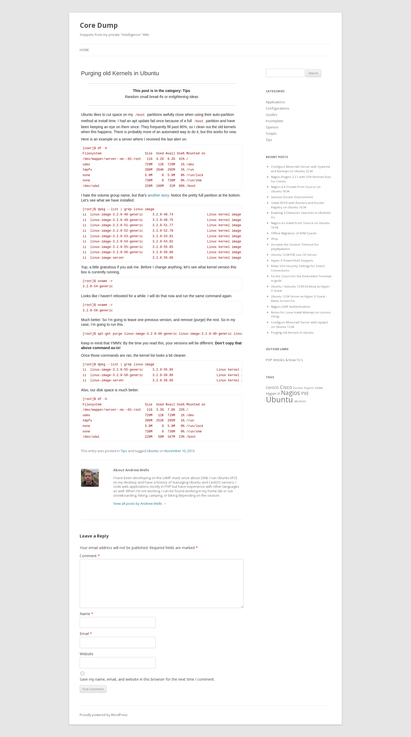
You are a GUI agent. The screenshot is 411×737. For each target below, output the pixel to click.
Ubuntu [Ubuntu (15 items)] (279, 399)
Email (86, 633)
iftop (274, 239)
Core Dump (99, 25)
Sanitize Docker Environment (292, 197)
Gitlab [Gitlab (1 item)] (319, 388)
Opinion (272, 127)
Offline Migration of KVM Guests (293, 233)
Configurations (277, 108)
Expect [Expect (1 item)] (309, 388)
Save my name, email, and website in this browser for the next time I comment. (147, 679)
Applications (275, 102)
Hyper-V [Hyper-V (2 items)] (273, 393)
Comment (90, 555)
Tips (124, 450)
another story (158, 195)
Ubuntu (153, 450)
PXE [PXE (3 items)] (305, 393)
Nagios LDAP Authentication (290, 306)
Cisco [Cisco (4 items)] (286, 387)
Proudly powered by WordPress (103, 715)
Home (84, 50)
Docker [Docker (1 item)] (298, 388)
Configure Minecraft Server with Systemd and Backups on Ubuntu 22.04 (300, 169)
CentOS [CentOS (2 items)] (272, 387)
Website (86, 653)
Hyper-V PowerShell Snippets (292, 260)
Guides (271, 114)
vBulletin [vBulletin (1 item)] (300, 401)
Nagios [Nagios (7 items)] (290, 392)
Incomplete (274, 120)
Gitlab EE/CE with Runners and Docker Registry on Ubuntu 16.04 (298, 205)
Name (86, 613)
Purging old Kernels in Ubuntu (292, 332)
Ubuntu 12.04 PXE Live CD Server (294, 255)
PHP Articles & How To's (284, 359)
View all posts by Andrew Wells (139, 503)
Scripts (271, 133)
